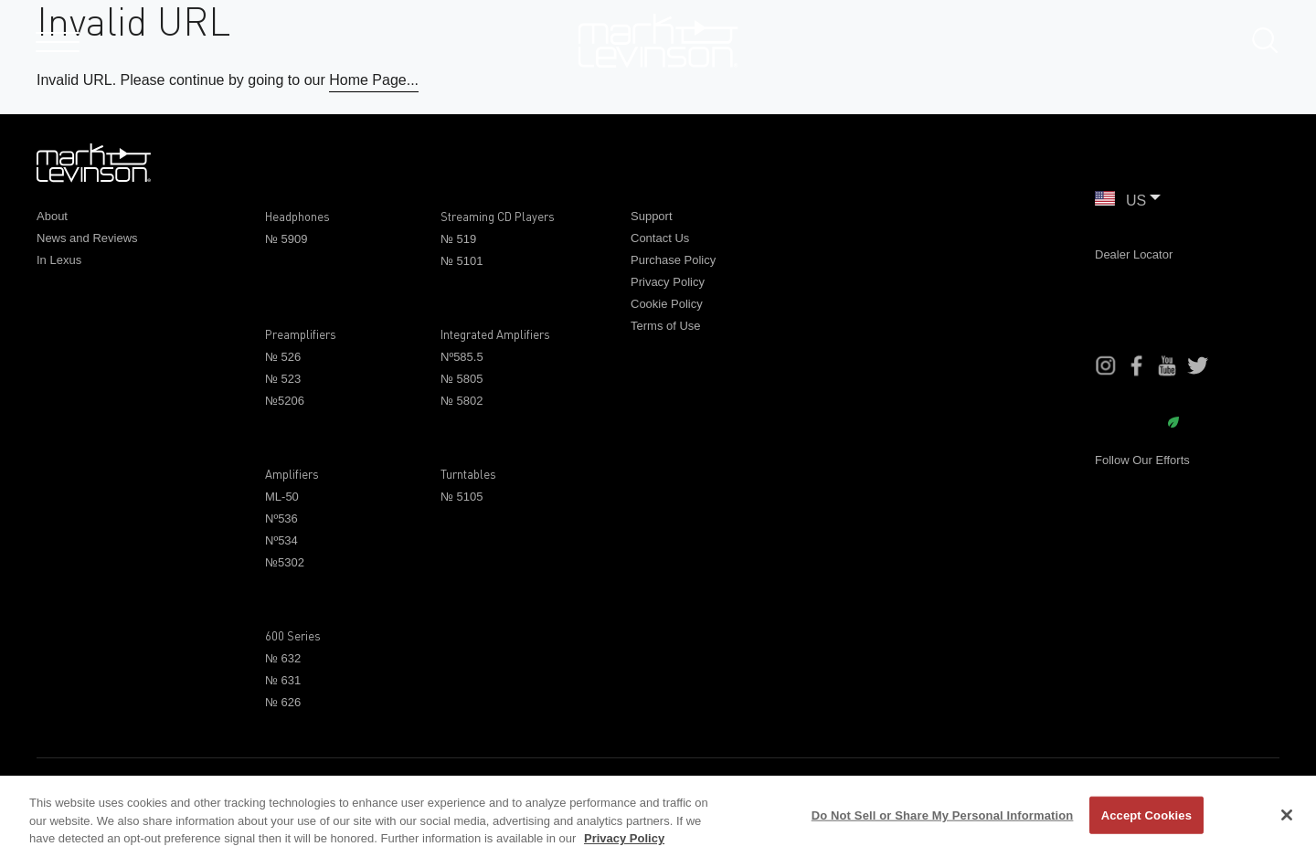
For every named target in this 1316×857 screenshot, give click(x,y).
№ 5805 (461, 379)
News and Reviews (87, 238)
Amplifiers (292, 474)
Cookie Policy (667, 304)
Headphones (297, 216)
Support (652, 216)
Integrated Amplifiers (495, 334)
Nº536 (281, 518)
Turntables (468, 474)
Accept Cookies (1146, 814)
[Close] (1287, 815)
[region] (658, 816)
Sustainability (1137, 423)
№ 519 (458, 239)
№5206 (284, 400)
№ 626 (283, 702)
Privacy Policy (668, 282)
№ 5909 (286, 239)
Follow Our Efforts (1142, 460)
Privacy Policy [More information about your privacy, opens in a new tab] (624, 838)
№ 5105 (461, 496)
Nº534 (281, 540)
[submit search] (1272, 44)
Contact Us (660, 238)
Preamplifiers (300, 334)
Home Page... (374, 80)
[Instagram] (1106, 365)
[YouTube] (1167, 365)
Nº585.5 (461, 357)
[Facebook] (1137, 365)
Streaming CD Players (497, 216)
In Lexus (59, 260)
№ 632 (283, 658)
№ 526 (283, 357)
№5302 (284, 562)
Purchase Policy (673, 260)
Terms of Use (666, 326)
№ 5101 (461, 261)
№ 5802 (461, 400)
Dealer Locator (1134, 254)
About (52, 216)
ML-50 (282, 496)
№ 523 (283, 379)
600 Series (293, 636)
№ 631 (283, 680)
